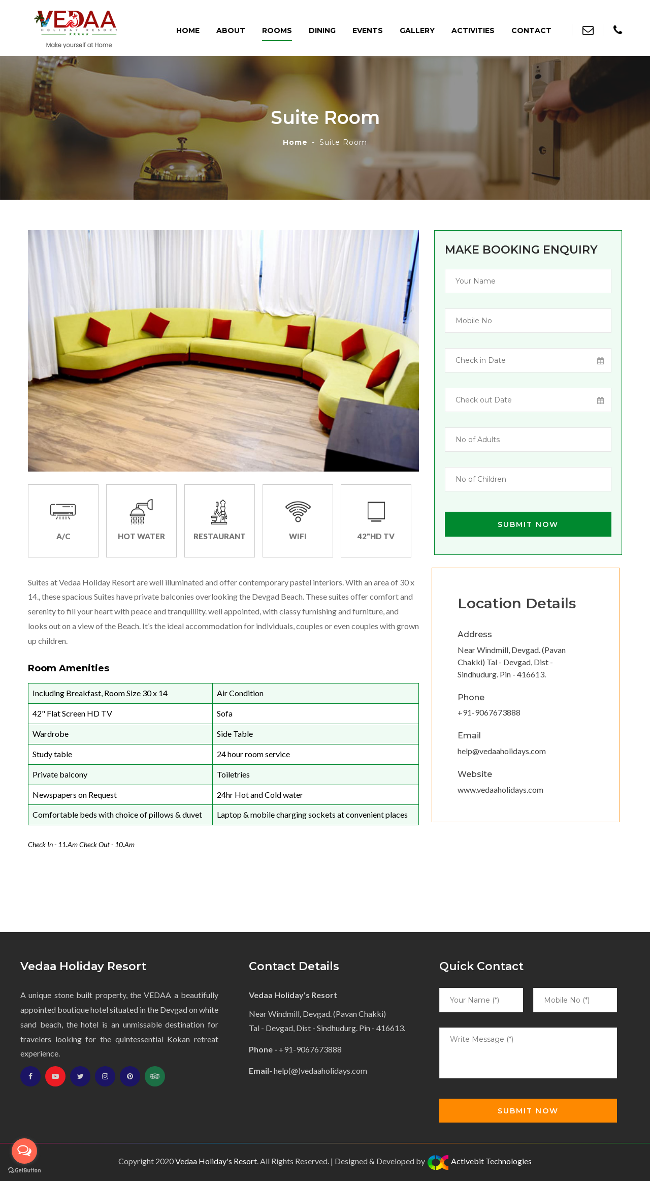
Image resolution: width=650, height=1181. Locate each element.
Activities (473, 30)
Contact (531, 30)
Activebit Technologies (479, 1161)
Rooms (277, 30)
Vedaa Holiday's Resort (216, 1161)
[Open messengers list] (24, 1151)
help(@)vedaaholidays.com (320, 1070)
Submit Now (528, 524)
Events (367, 30)
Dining (322, 30)
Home (188, 30)
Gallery (417, 30)
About (230, 30)
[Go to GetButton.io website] (24, 1170)
